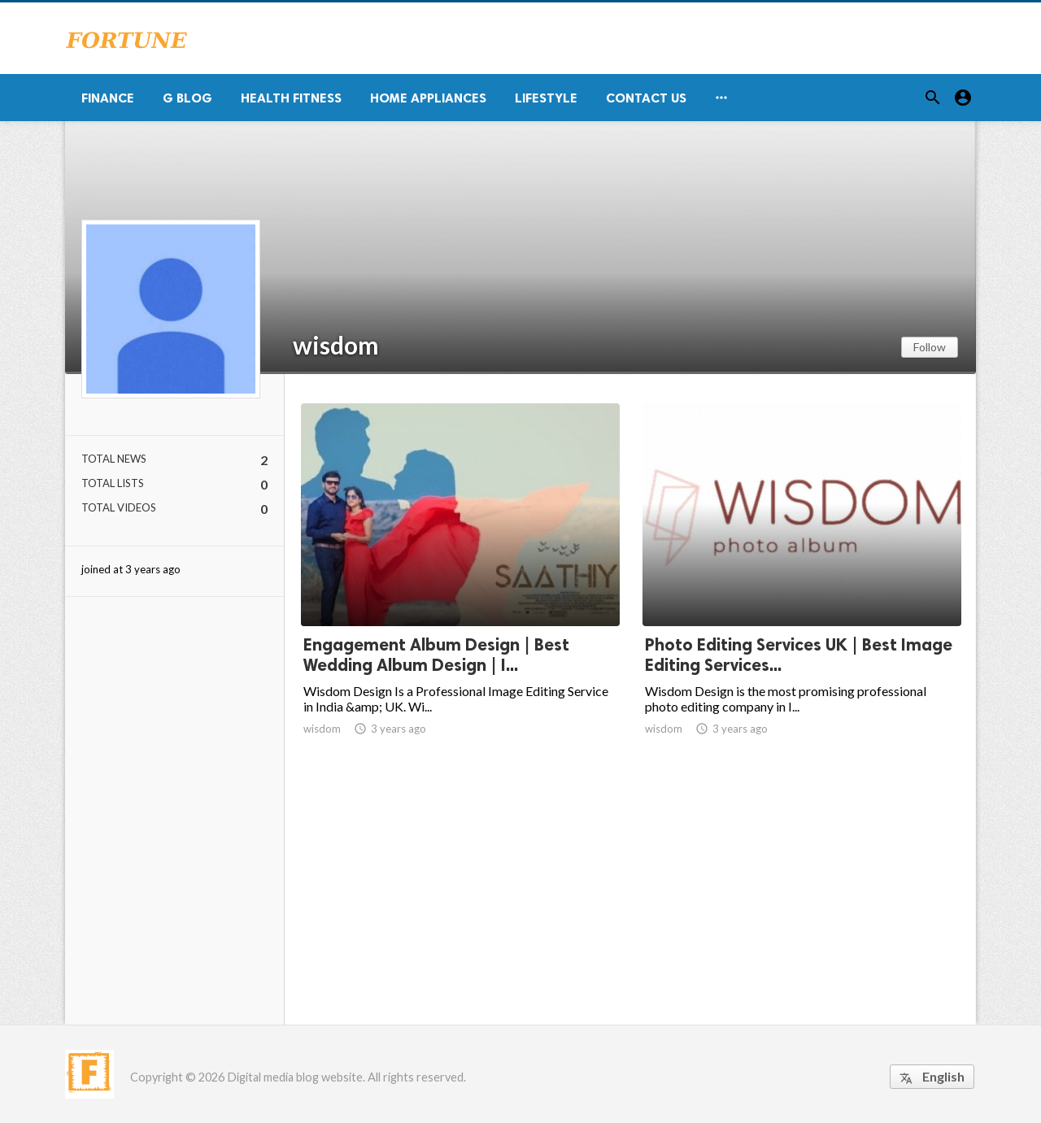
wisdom (336, 345)
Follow (929, 347)
